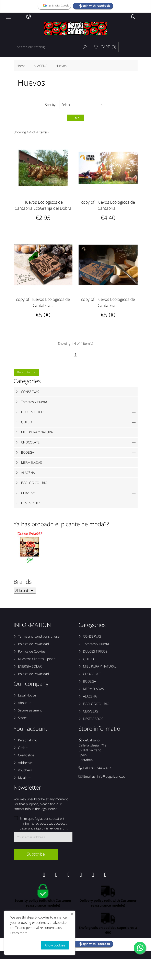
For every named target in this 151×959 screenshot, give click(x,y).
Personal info (27, 740)
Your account (30, 729)
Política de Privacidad (33, 644)
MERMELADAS (31, 462)
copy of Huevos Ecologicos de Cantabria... (108, 205)
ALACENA (28, 472)
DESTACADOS (31, 503)
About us (24, 703)
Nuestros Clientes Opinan (37, 659)
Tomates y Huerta (34, 402)
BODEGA (27, 452)
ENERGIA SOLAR (30, 666)
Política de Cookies (31, 651)
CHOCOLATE (30, 442)
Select (82, 104)
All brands (24, 590)
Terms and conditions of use (39, 636)
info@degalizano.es (111, 776)
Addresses (25, 762)
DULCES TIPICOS (33, 412)
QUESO (26, 422)
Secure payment (30, 710)
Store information (101, 729)
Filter (75, 118)
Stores (22, 718)
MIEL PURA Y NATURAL (38, 432)
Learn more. (19, 933)
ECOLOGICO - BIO (34, 483)
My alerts (24, 777)
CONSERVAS (30, 391)
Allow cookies (55, 945)
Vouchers (25, 770)
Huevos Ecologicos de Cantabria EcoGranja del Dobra (43, 205)
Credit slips (26, 755)
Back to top (27, 372)
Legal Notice (27, 695)
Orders (23, 747)
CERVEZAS (28, 493)
